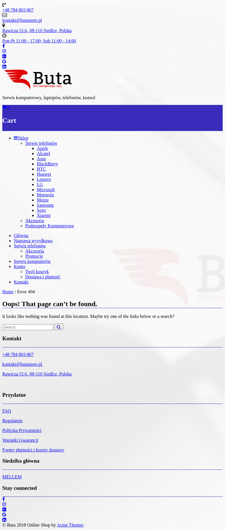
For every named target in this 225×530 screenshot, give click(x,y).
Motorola (45, 194)
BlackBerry (47, 163)
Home (8, 291)
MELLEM (12, 476)
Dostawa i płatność (42, 276)
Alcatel (43, 153)
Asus (41, 158)
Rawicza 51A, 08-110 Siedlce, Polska (37, 373)
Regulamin (12, 420)
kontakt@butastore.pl (22, 364)
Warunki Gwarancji (20, 440)
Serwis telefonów (41, 143)
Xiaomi (44, 215)
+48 (6, 354)
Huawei (44, 174)
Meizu (43, 199)
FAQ (6, 410)
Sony (41, 210)
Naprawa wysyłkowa (33, 240)
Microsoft (46, 189)
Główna (21, 235)
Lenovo (44, 179)
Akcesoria (34, 220)
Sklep (21, 138)
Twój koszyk (37, 271)
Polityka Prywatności (21, 430)
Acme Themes (70, 525)
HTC (41, 169)
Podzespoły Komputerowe (49, 225)
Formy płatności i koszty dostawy (33, 449)
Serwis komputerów (32, 261)
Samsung (45, 205)
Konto (19, 266)
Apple (42, 148)
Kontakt (21, 281)
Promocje (34, 256)
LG (40, 184)
